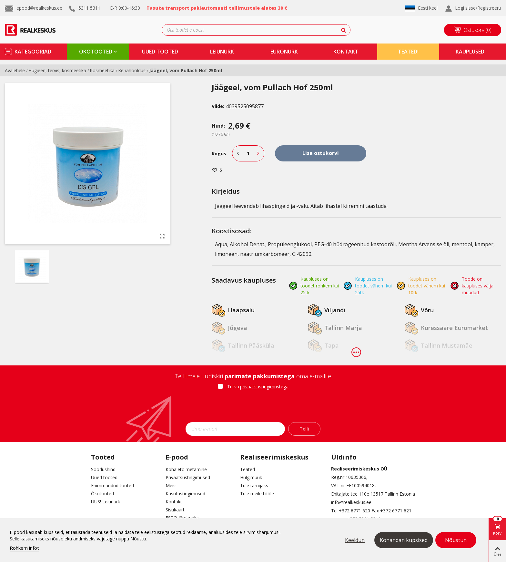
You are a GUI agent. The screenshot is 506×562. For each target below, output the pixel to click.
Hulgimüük (251, 477)
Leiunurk (222, 51)
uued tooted (160, 51)
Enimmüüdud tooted (112, 485)
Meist (171, 485)
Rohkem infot (24, 548)
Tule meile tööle (257, 493)
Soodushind (103, 469)
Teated (247, 469)
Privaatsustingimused (188, 477)
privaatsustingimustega (264, 386)
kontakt (346, 51)
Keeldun (355, 540)
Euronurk (284, 51)
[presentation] (253, 408)
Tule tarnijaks (254, 485)
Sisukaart (175, 510)
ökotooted (95, 51)
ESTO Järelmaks (182, 518)
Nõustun (456, 540)
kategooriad (33, 51)
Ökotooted (102, 493)
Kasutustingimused (185, 493)
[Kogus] (248, 153)
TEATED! (408, 51)
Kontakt (174, 502)
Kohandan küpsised (404, 540)
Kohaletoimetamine (186, 469)
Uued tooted (104, 477)
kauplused (470, 51)
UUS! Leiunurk (105, 502)
